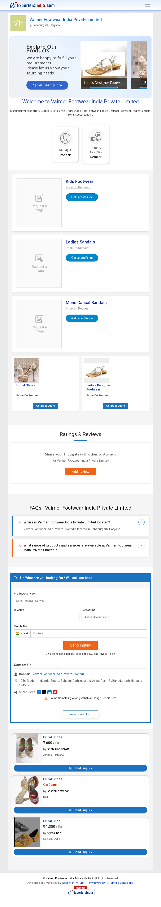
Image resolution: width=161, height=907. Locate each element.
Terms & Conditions (121, 882)
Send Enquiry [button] (80, 768)
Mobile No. (20, 626)
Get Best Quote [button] (49, 85)
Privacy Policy (107, 653)
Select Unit (88, 610)
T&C (91, 653)
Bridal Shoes (52, 737)
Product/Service (24, 593)
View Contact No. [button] (80, 714)
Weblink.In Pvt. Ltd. (73, 882)
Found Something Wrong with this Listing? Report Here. (83, 698)
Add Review (80, 471)
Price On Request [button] (27, 395)
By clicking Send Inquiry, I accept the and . (80, 653)
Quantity (19, 610)
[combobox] (21, 633)
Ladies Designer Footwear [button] (104, 83)
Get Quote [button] (50, 784)
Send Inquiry (80, 645)
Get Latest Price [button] (82, 197)
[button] (78, 187)
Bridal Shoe (51, 821)
